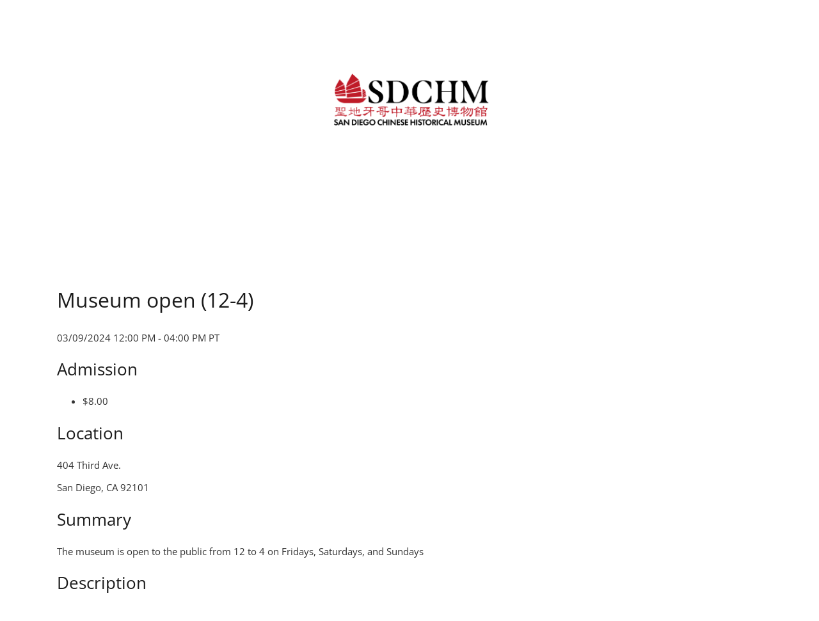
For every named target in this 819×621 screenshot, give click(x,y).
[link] (409, 98)
